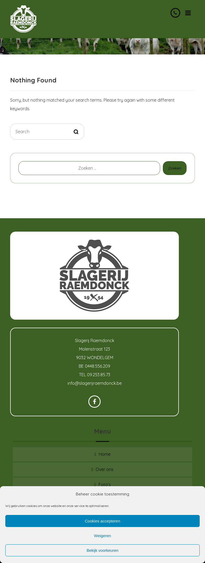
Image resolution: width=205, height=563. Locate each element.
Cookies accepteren (102, 521)
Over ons (104, 469)
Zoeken (174, 168)
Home (105, 454)
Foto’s (104, 484)
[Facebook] (94, 401)
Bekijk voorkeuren (102, 550)
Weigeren (102, 535)
